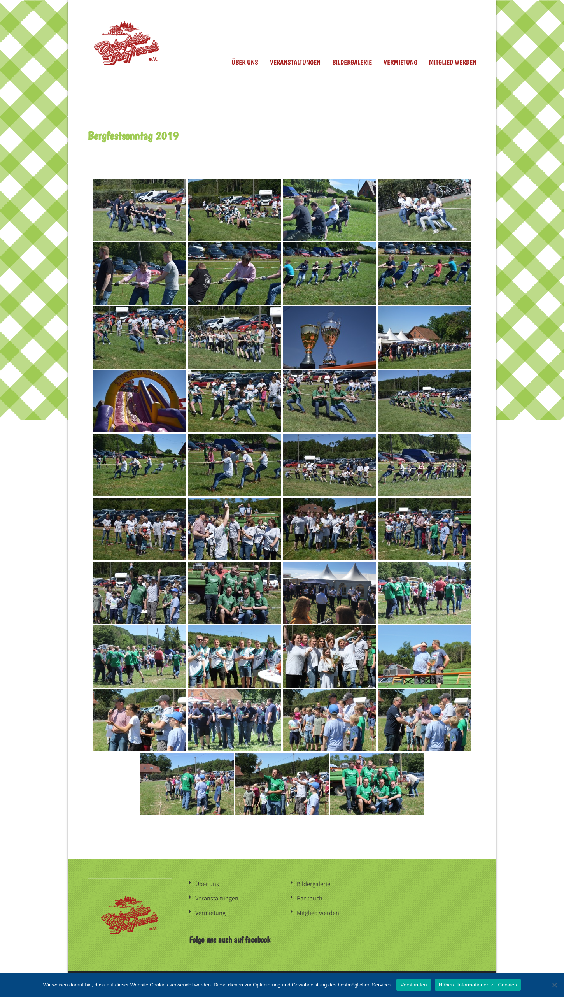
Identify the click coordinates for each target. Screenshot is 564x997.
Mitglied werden (452, 62)
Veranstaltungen (295, 62)
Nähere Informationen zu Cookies (478, 985)
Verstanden (413, 985)
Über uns (244, 62)
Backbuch (309, 897)
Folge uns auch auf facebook (229, 938)
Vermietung (400, 62)
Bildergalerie (352, 62)
